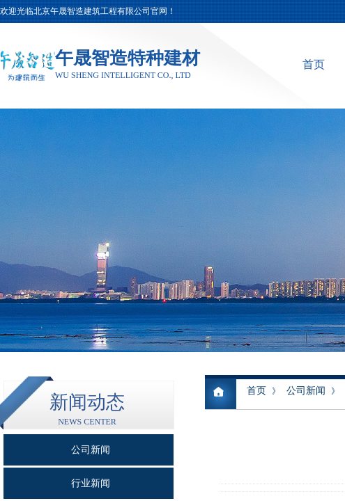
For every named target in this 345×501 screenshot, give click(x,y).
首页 (313, 64)
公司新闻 (305, 390)
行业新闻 (90, 483)
